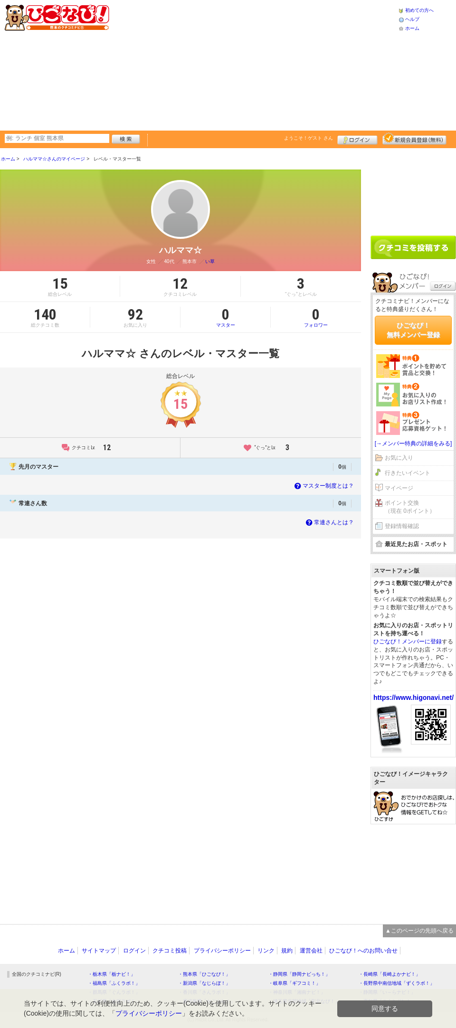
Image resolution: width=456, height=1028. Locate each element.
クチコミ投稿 (169, 950)
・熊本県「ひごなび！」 (204, 974)
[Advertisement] (218, 64)
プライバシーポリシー (222, 950)
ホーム (412, 28)
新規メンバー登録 (414, 138)
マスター (225, 317)
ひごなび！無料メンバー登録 (413, 330)
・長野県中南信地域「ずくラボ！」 (397, 983)
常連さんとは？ (329, 522)
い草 (210, 261)
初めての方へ (419, 10)
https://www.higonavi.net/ (413, 697)
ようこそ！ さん (308, 138)
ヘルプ (412, 19)
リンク (266, 950)
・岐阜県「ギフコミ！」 (294, 983)
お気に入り (399, 457)
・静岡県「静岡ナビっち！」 (299, 974)
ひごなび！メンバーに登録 (407, 641)
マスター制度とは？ (323, 485)
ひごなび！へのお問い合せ (363, 950)
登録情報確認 (402, 526)
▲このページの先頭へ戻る (419, 930)
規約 (287, 950)
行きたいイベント (407, 473)
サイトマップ (99, 950)
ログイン (357, 138)
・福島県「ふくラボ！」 (114, 983)
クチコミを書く (413, 247)
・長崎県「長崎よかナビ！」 (389, 974)
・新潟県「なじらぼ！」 (204, 983)
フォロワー (316, 317)
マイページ (399, 488)
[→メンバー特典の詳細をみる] (413, 443)
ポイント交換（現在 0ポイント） (410, 507)
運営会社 (311, 950)
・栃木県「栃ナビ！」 (111, 974)
